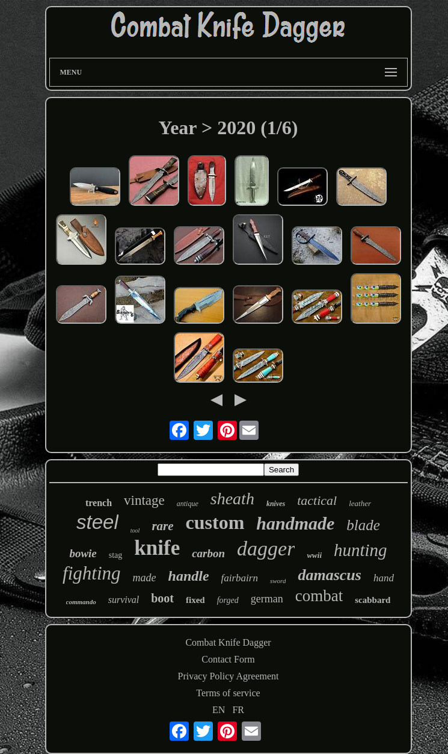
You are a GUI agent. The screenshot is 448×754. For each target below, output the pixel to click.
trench (98, 503)
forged (228, 600)
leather (360, 503)
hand (383, 578)
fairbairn (239, 578)
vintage (144, 500)
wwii (314, 555)
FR (238, 710)
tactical (317, 500)
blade (363, 525)
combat (319, 596)
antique (187, 503)
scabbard (372, 600)
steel (97, 522)
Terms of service (228, 693)
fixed (195, 600)
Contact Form (227, 659)
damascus (329, 575)
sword (278, 580)
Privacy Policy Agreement (228, 676)
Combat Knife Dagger (228, 642)
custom (215, 522)
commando (81, 601)
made (144, 578)
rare (162, 526)
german (267, 599)
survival (124, 600)
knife (157, 548)
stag (116, 555)
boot (162, 598)
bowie (82, 553)
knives (275, 503)
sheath (232, 498)
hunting (360, 550)
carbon (208, 553)
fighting (91, 573)
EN (218, 710)
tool (135, 530)
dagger (266, 548)
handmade (295, 523)
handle (188, 576)
